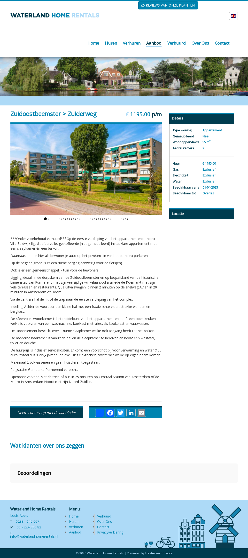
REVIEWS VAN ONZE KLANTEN (168, 5)
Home (74, 516)
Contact (103, 527)
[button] (10, 488)
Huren (73, 521)
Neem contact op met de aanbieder (46, 412)
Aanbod (75, 532)
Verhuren (76, 527)
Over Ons (104, 521)
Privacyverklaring (110, 532)
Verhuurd (104, 516)
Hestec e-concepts (158, 553)
